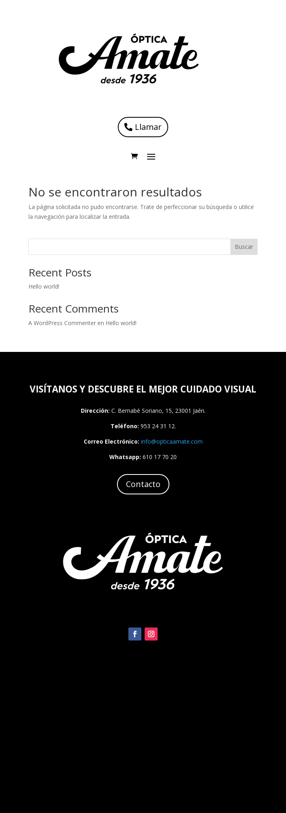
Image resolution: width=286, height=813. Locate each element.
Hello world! (43, 286)
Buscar (244, 246)
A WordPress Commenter (62, 323)
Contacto (143, 484)
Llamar (148, 126)
